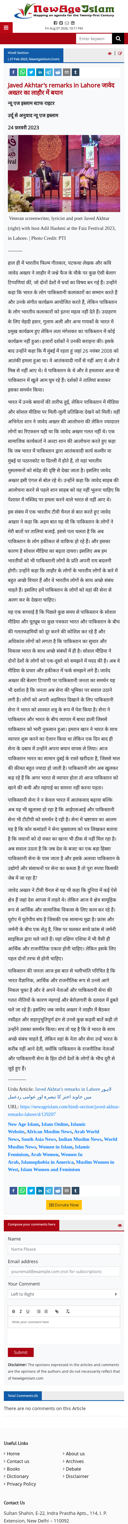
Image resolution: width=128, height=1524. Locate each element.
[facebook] (13, 72)
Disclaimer (77, 1476)
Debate (73, 1469)
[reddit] (58, 72)
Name (14, 1239)
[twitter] (31, 72)
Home (13, 1454)
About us (75, 1454)
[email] (66, 72)
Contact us (18, 1461)
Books (13, 1469)
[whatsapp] (22, 72)
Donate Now (64, 1205)
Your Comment (24, 1284)
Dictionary (18, 1476)
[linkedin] (40, 72)
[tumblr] (75, 72)
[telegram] (49, 72)
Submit (21, 1352)
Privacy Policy (21, 1484)
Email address (23, 1261)
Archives (75, 1461)
